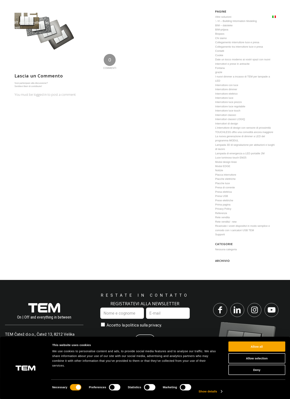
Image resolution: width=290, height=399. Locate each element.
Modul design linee (226, 161)
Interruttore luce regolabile (230, 106)
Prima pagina (222, 204)
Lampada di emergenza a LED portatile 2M (240, 153)
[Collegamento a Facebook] (218, 310)
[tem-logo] (33, 19)
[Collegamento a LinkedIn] (236, 310)
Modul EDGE (222, 166)
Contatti (219, 50)
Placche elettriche (225, 178)
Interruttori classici (225, 114)
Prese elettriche (224, 200)
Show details (208, 391)
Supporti (220, 234)
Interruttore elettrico (226, 93)
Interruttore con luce (226, 85)
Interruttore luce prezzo (228, 102)
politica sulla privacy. (144, 325)
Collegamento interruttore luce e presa (237, 42)
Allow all (257, 346)
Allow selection (257, 358)
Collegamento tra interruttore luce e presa (239, 46)
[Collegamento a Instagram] (254, 310)
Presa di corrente (225, 187)
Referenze (221, 213)
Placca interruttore (225, 174)
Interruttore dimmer (226, 89)
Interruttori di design (226, 123)
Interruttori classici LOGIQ (230, 119)
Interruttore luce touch (227, 110)
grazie (218, 72)
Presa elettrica (223, 191)
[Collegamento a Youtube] (273, 310)
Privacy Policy (223, 208)
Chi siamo (221, 38)
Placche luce (222, 183)
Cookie (219, 55)
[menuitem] (79, 19)
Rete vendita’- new (226, 221)
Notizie (219, 170)
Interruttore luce (224, 97)
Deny (257, 369)
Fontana (220, 67)
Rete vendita (222, 217)
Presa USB (221, 196)
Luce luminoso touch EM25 (230, 157)
